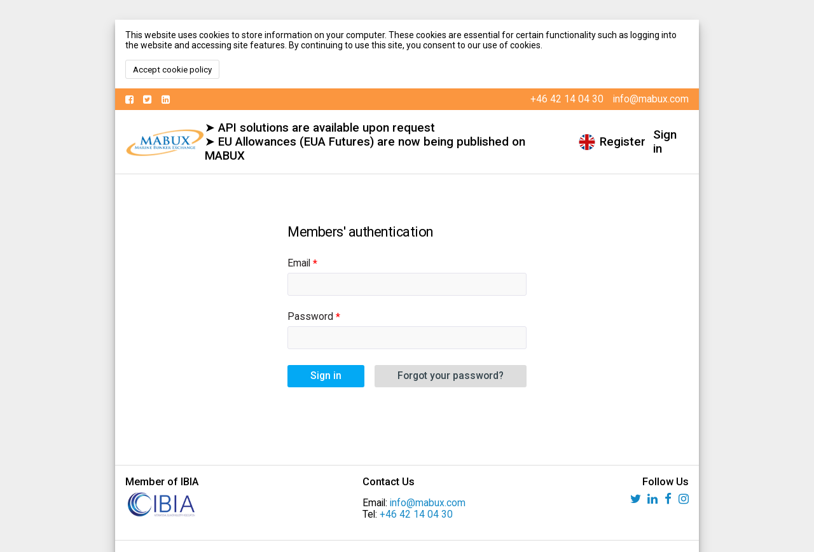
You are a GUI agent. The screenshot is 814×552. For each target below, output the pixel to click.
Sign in (665, 142)
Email (298, 263)
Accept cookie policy (172, 69)
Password (310, 316)
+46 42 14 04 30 (416, 514)
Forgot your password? (450, 376)
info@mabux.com (428, 503)
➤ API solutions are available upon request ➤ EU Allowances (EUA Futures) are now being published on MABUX (365, 142)
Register (622, 142)
